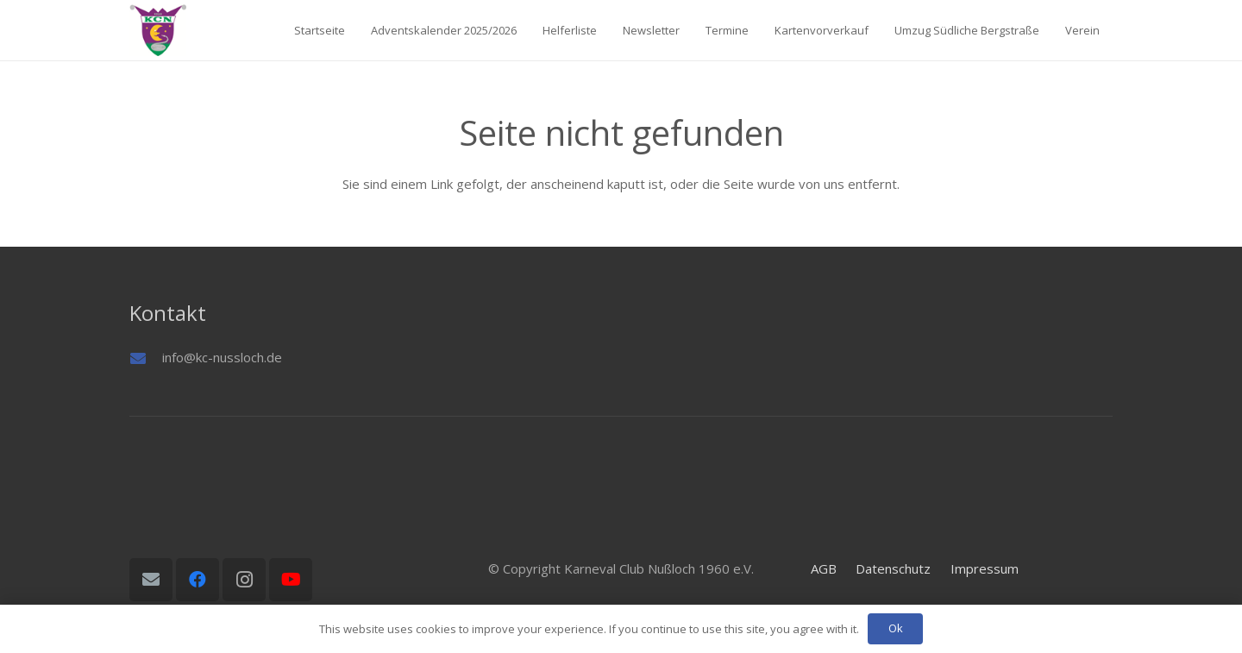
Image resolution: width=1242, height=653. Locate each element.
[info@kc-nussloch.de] (145, 358)
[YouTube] (290, 579)
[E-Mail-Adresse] (150, 579)
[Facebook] (197, 579)
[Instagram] (244, 579)
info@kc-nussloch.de (222, 357)
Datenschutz (893, 568)
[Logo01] (157, 30)
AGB (824, 568)
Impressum (984, 568)
